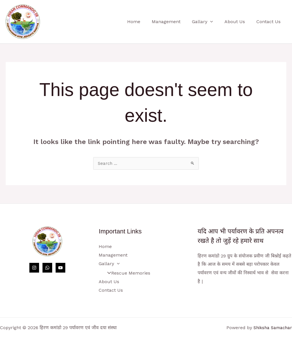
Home (144, 21)
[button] (216, 22)
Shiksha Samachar (271, 327)
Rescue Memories (126, 273)
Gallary (208, 22)
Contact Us (269, 21)
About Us (238, 21)
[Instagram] (34, 268)
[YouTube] (60, 268)
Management (174, 21)
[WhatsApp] (47, 268)
